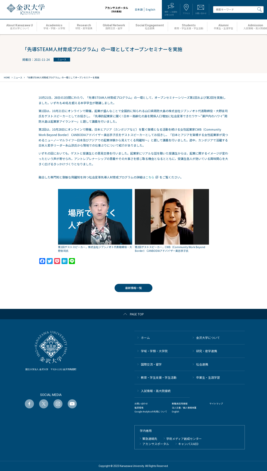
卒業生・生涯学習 (208, 377)
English (175, 411)
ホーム (145, 337)
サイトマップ (216, 403)
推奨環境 (138, 407)
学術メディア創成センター (184, 438)
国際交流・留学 (151, 364)
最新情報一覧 (133, 288)
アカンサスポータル (105, 9)
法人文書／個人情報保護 (184, 407)
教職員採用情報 (179, 403)
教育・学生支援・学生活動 (159, 377)
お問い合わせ (141, 403)
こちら (149, 177)
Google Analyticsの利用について (150, 411)
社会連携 (202, 364)
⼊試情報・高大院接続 (156, 391)
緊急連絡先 (149, 438)
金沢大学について (208, 337)
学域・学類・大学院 (154, 351)
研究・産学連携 (206, 351)
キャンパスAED (188, 444)
